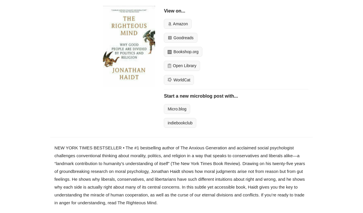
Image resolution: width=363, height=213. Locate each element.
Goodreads (180, 37)
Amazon (178, 24)
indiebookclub (180, 123)
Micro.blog (177, 109)
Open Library (182, 65)
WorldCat (179, 80)
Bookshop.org (183, 51)
